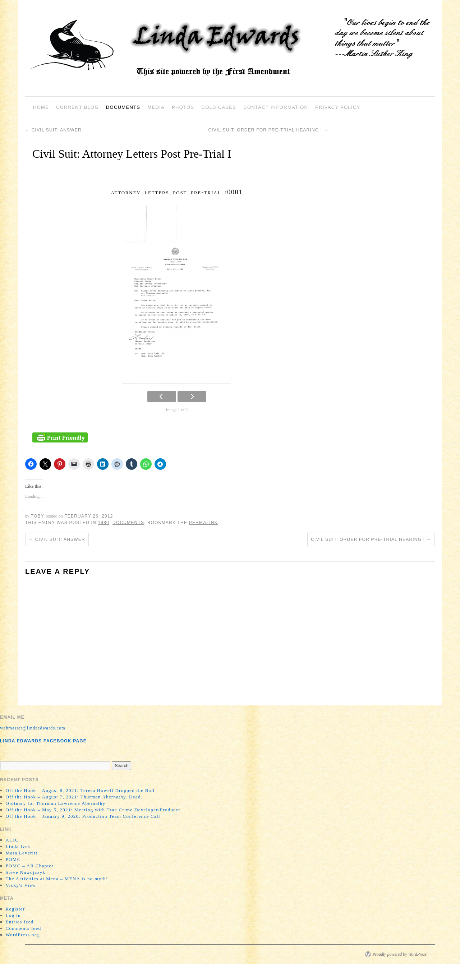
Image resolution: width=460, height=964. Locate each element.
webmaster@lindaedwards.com (32, 728)
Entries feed (20, 921)
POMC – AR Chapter (30, 865)
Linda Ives (18, 846)
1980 (103, 522)
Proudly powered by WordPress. (400, 954)
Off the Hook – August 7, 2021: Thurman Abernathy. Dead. (74, 797)
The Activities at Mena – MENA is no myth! (57, 878)
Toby (37, 516)
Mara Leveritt (22, 853)
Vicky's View (21, 885)
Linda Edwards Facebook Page (43, 740)
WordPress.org (22, 934)
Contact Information (275, 107)
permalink (203, 522)
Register (15, 909)
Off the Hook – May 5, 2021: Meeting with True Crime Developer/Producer (93, 809)
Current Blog (77, 107)
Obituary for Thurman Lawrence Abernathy (56, 803)
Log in (13, 915)
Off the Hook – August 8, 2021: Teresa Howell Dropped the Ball (80, 790)
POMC (13, 859)
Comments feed (23, 928)
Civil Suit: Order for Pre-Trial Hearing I (268, 130)
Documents (123, 107)
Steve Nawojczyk (26, 872)
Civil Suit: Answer (53, 130)
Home (41, 107)
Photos (183, 107)
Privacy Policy (337, 107)
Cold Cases (218, 107)
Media (156, 107)
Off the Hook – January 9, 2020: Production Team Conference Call (83, 816)
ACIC (12, 840)
